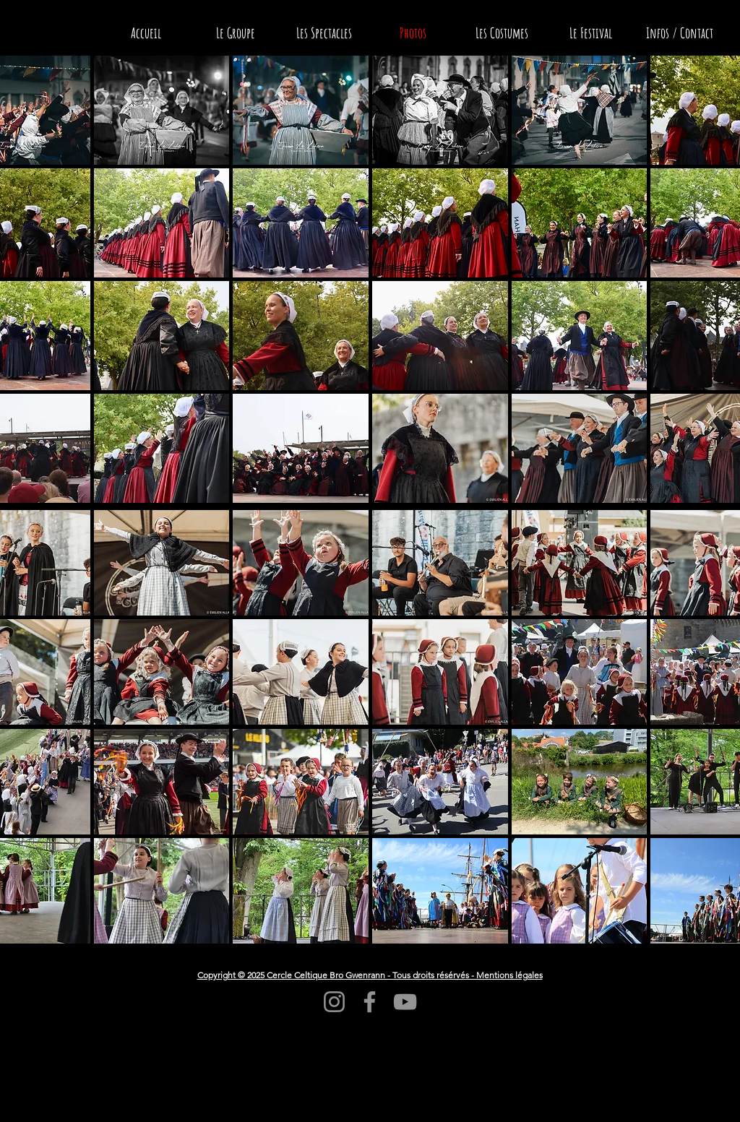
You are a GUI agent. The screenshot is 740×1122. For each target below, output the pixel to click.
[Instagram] (334, 1002)
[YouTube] (405, 1002)
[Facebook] (370, 1002)
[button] (162, 110)
